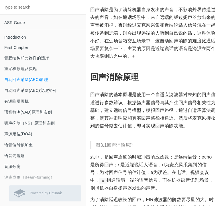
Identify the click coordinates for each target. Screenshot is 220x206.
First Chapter (16, 47)
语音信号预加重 (18, 144)
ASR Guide (14, 22)
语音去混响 (14, 155)
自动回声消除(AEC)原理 (26, 79)
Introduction (15, 37)
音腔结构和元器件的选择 (26, 58)
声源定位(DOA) (18, 134)
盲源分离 (12, 166)
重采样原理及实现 (20, 68)
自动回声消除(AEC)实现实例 (30, 90)
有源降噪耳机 (16, 101)
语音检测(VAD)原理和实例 (28, 112)
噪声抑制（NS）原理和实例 (29, 123)
